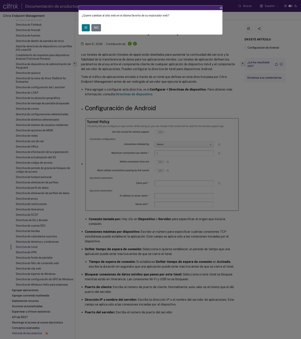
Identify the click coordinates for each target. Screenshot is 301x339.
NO (96, 27)
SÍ (85, 27)
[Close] (221, 7)
